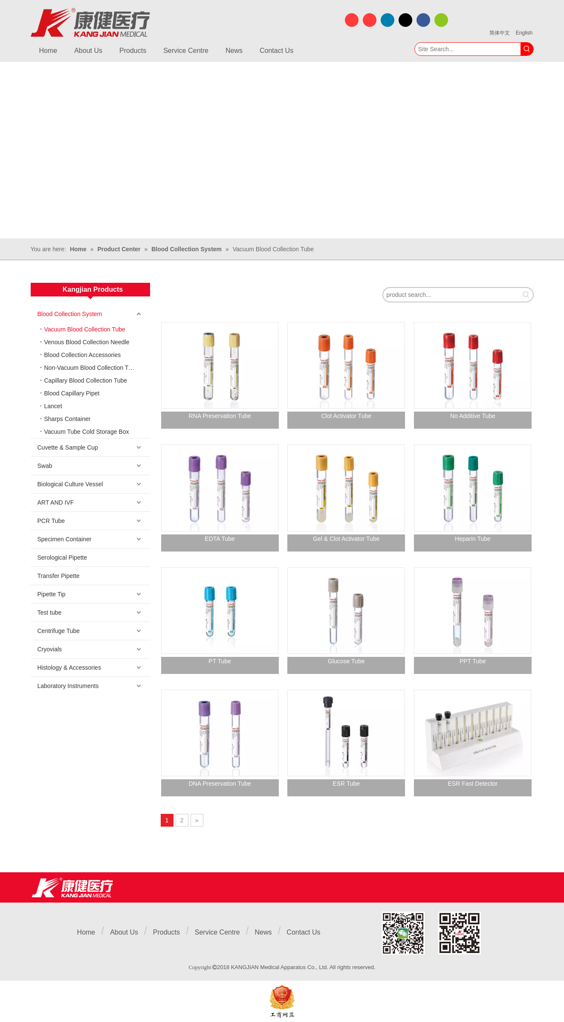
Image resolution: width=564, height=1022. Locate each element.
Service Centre (217, 932)
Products (166, 932)
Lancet (53, 406)
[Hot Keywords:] (527, 49)
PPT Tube (473, 661)
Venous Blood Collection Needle (87, 342)
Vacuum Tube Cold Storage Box (86, 431)
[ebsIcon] (282, 1001)
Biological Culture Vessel (70, 484)
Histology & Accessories (69, 667)
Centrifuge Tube (59, 630)
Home (86, 932)
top (546, 985)
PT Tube (219, 661)
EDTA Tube (220, 538)
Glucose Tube (346, 661)
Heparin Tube (473, 538)
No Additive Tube (472, 415)
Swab (45, 465)
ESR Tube (346, 783)
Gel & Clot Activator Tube (346, 538)
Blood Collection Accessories (82, 354)
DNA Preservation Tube (219, 783)
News (263, 932)
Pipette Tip (52, 594)
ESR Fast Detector (473, 783)
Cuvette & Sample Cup (68, 447)
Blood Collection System (70, 314)
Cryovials (50, 649)
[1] (431, 933)
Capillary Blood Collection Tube (85, 380)
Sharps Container (67, 418)
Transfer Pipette (59, 575)
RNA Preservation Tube (219, 415)
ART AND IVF (56, 502)
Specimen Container (65, 539)
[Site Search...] (468, 49)
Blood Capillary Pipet (72, 393)
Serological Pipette (62, 557)
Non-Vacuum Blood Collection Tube (91, 367)
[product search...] (451, 295)
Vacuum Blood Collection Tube (84, 329)
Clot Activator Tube (346, 415)
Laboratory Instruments (68, 685)
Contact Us (303, 932)
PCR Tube (51, 520)
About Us (124, 932)
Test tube (50, 612)
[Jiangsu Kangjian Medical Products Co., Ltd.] (72, 887)
